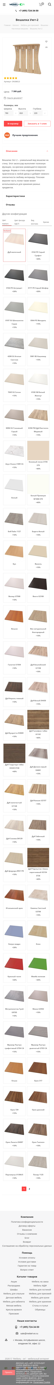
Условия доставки (27, 1261)
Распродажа (14, 1285)
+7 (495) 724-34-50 (28, 10)
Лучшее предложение (25, 135)
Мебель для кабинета (14, 1301)
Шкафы (14, 1289)
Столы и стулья (40, 1305)
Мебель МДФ (40, 1285)
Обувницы (40, 1309)
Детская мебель (14, 1297)
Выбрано (7, 231)
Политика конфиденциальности (27, 1222)
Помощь (27, 1252)
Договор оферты (27, 1226)
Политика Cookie (41, 1382)
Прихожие (14, 1313)
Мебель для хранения (40, 1301)
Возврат (27, 1242)
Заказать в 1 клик (37, 123)
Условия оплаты (27, 1257)
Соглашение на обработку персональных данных (27, 1246)
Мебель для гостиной (40, 1289)
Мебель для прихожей (40, 1293)
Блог (27, 1238)
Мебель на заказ (40, 1281)
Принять (8, 1372)
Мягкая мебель (13, 1305)
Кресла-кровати (14, 1309)
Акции (14, 1281)
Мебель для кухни (40, 1297)
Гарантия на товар (27, 1265)
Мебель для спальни (13, 1293)
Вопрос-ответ (27, 1269)
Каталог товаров (27, 1276)
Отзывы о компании (27, 1234)
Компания (27, 1216)
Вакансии (27, 1230)
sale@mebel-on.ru (29, 1333)
